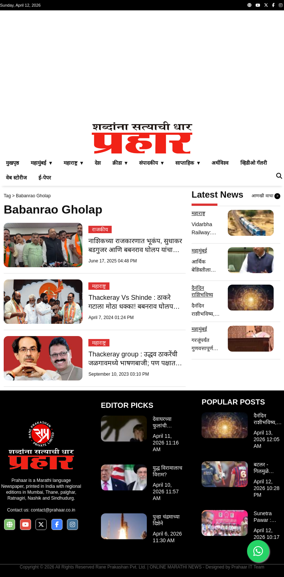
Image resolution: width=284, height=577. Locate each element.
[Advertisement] (142, 66)
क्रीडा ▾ (120, 163)
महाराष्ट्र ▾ (73, 163)
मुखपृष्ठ (12, 163)
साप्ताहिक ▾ (187, 163)
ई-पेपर (44, 178)
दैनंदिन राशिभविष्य (202, 291)
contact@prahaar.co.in (53, 510)
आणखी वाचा (265, 196)
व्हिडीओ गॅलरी (253, 163)
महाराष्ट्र (99, 286)
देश (98, 163)
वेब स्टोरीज (16, 178)
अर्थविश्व (220, 163)
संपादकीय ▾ (151, 163)
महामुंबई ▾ (41, 163)
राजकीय (100, 229)
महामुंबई (199, 251)
